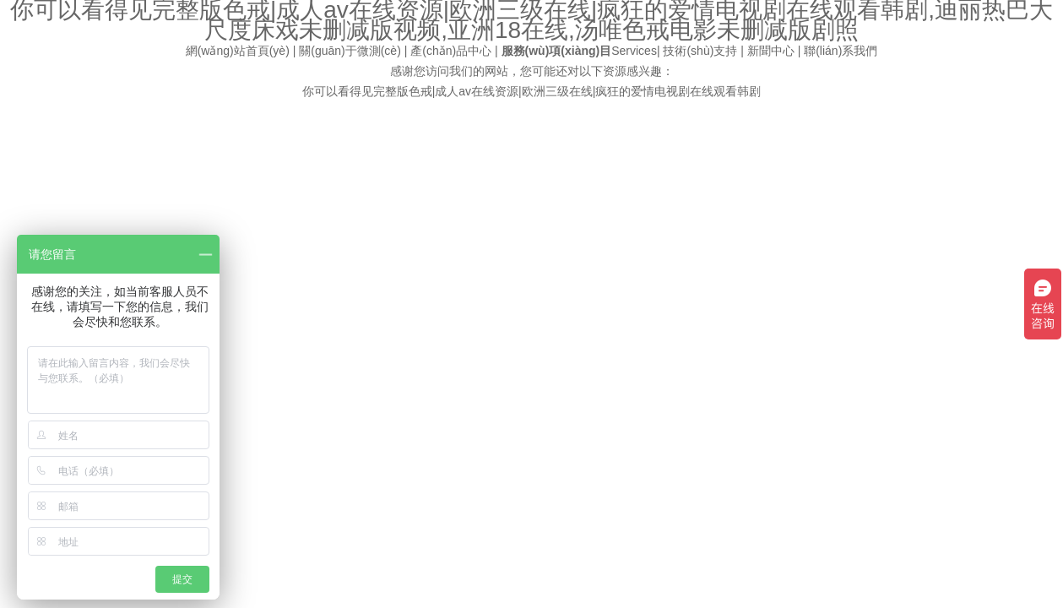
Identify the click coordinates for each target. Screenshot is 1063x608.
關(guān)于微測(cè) (350, 50)
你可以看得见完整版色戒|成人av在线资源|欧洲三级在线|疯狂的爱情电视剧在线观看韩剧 (532, 91)
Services (579, 50)
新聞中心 (771, 50)
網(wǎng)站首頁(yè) (238, 50)
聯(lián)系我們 (840, 50)
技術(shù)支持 (700, 50)
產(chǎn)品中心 (450, 50)
